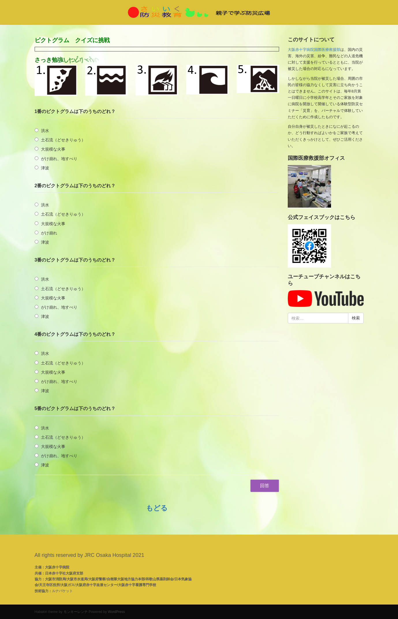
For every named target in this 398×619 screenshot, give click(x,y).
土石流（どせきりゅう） (63, 140)
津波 (45, 168)
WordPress (116, 612)
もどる (157, 508)
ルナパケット (62, 591)
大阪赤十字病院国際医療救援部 (314, 49)
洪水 (45, 130)
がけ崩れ (49, 233)
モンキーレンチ (75, 612)
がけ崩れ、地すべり (59, 158)
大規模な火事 (53, 149)
